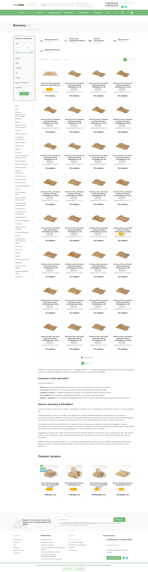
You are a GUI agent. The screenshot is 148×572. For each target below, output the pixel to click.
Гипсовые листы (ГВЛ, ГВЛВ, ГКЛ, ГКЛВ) (20, 241)
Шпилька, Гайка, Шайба (20, 267)
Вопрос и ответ (18, 550)
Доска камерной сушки (20, 193)
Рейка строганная (21, 134)
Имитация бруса (20, 142)
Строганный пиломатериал (20, 138)
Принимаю (68, 569)
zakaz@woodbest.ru (82, 3)
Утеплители (19, 277)
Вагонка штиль (20, 182)
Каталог (71, 535)
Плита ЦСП (19, 250)
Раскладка (18, 224)
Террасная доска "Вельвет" (20, 228)
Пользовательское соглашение (51, 559)
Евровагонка (19, 146)
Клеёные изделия (21, 164)
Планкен (18, 130)
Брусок (17, 122)
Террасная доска (20, 217)
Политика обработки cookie (50, 552)
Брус (16, 106)
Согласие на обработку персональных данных (48, 555)
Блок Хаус (18, 152)
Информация (46, 535)
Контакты (16, 553)
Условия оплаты (46, 540)
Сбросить (24, 97)
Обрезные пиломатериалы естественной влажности (20, 115)
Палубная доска (20, 176)
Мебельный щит (20, 167)
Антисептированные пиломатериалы (22, 157)
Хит (41, 466)
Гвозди (17, 256)
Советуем (43, 471)
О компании (17, 540)
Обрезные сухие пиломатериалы (20, 126)
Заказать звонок (128, 3)
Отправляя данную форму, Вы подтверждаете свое (90, 524)
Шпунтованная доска (22, 220)
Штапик (17, 235)
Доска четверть (20, 161)
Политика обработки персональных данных (53, 548)
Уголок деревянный (21, 232)
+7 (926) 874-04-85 (111, 5)
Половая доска (20, 208)
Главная (16, 535)
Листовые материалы (76, 542)
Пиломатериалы (74, 540)
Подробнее (80, 569)
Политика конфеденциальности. (77, 525)
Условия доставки (47, 542)
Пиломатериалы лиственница (20, 199)
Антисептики (73, 550)
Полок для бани (20, 179)
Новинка (43, 468)
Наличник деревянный (19, 172)
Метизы (71, 547)
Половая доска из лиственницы (21, 213)
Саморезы (18, 263)
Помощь (16, 547)
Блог (14, 545)
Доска (17, 109)
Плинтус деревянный (22, 186)
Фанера (17, 253)
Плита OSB (18, 246)
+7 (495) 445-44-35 (111, 3)
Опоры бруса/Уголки (22, 259)
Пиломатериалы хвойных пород (20, 204)
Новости (16, 542)
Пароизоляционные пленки (22, 272)
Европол (18, 149)
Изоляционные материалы (78, 545)
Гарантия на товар (47, 545)
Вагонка (17, 189)
